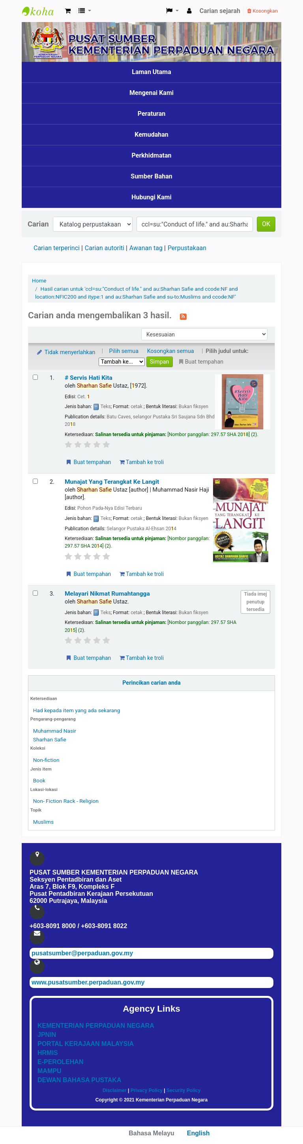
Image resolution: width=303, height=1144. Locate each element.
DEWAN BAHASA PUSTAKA (79, 1080)
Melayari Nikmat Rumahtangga (107, 593)
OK (266, 224)
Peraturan (152, 113)
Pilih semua (124, 351)
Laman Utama (151, 72)
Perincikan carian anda (151, 683)
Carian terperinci (57, 248)
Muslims (43, 822)
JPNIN (46, 1034)
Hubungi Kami (151, 197)
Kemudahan (151, 134)
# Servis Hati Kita (88, 377)
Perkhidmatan (152, 155)
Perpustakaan (187, 248)
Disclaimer (115, 1090)
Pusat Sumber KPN (42, 11)
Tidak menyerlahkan (65, 352)
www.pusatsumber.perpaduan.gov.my (88, 982)
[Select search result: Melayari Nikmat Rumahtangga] (35, 593)
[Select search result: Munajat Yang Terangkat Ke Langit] (35, 481)
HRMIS (47, 1052)
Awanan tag (146, 248)
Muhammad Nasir (54, 731)
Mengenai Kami (151, 93)
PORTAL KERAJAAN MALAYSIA (85, 1043)
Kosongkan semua (170, 351)
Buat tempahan (88, 462)
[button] (68, 11)
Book (39, 780)
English (198, 1133)
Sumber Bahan (151, 176)
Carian (38, 224)
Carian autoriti (104, 248)
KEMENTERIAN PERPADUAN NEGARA (95, 1025)
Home (39, 280)
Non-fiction (46, 760)
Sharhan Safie (49, 739)
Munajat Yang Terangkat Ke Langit (112, 481)
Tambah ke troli (142, 462)
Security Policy (183, 1090)
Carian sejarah (220, 11)
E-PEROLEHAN (60, 1062)
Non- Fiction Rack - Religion (66, 801)
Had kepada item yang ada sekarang (76, 710)
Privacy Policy (147, 1090)
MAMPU (49, 1071)
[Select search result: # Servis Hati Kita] (35, 377)
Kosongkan (262, 11)
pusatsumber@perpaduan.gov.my (82, 953)
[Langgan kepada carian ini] (183, 315)
